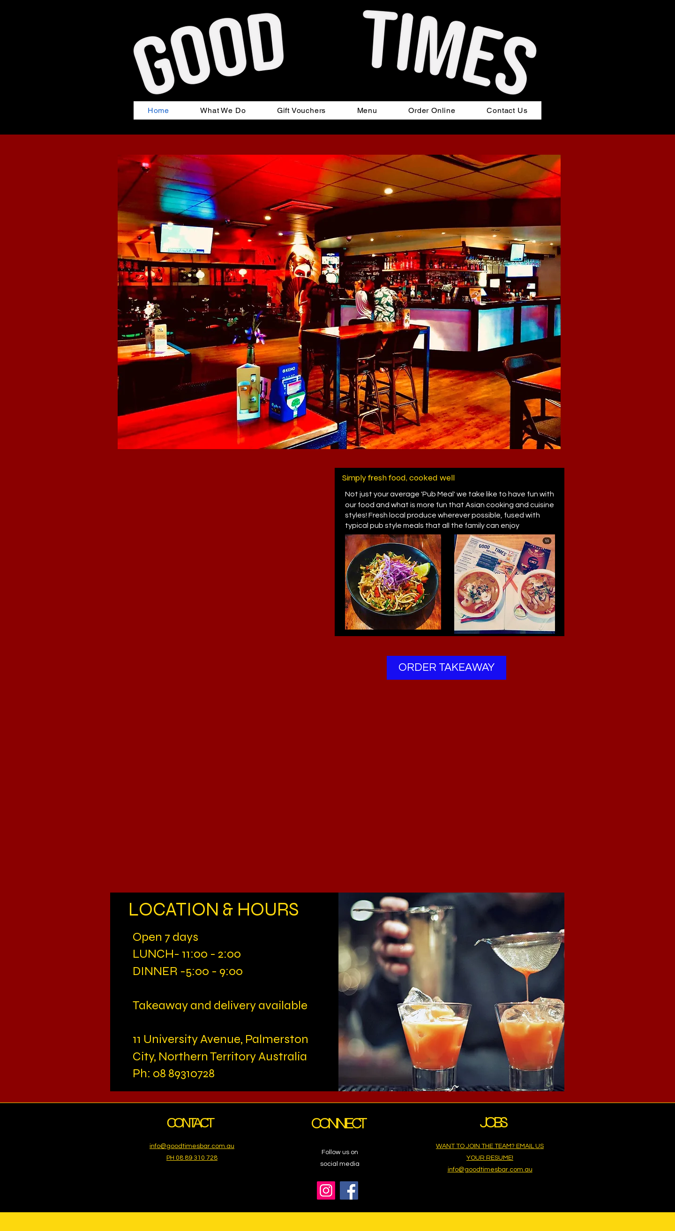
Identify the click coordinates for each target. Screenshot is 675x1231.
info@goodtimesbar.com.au (490, 1169)
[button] (223, 110)
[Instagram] (326, 1190)
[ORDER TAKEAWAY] (446, 668)
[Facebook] (349, 1190)
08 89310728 (184, 1073)
